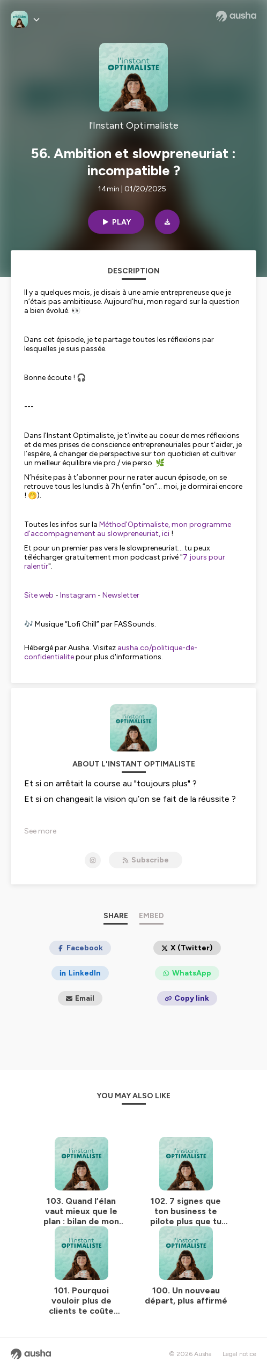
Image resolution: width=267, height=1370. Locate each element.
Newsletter (120, 595)
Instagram (78, 595)
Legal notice (239, 1354)
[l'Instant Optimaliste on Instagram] (93, 860)
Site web (39, 595)
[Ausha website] (236, 16)
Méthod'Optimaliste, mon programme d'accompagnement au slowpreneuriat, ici (127, 529)
